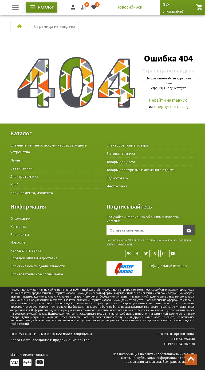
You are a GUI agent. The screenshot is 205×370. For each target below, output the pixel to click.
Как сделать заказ (25, 250)
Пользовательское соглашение (36, 274)
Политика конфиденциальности (37, 266)
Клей (14, 184)
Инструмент (117, 186)
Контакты (18, 226)
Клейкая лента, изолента (31, 192)
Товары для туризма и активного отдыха (141, 169)
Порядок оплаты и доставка (33, 258)
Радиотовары (118, 178)
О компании (20, 218)
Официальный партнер (168, 266)
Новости (17, 242)
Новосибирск (129, 7)
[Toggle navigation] (15, 7)
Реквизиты (19, 234)
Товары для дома (121, 161)
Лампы (15, 160)
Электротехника (24, 176)
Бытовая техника (121, 153)
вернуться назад (172, 106)
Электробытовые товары (128, 145)
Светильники (21, 168)
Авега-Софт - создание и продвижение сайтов (49, 339)
